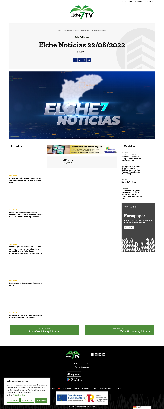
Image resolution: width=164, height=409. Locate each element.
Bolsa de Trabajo (129, 182)
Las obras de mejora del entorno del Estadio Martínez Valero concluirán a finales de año (132, 194)
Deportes (125, 152)
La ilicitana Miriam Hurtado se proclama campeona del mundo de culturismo (131, 158)
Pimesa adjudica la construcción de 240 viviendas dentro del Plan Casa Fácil (25, 180)
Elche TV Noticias (79, 31)
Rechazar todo (27, 400)
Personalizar (13, 400)
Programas (68, 31)
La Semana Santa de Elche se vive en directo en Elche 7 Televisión (25, 316)
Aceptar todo (41, 400)
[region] (27, 391)
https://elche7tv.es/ (69, 163)
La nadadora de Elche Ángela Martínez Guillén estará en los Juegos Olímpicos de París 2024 (131, 170)
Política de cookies (19, 395)
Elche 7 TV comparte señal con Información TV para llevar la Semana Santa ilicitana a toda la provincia (25, 214)
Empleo (124, 179)
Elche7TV (81, 52)
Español (137, 407)
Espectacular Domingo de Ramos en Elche (25, 284)
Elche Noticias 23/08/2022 (135, 331)
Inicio (60, 31)
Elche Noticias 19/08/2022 (44, 331)
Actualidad (13, 175)
